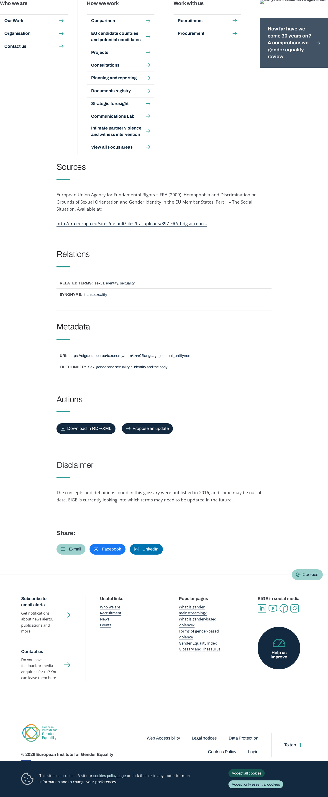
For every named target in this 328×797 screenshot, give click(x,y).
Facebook (283, 608)
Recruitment (110, 612)
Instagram (294, 608)
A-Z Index (130, 43)
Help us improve (279, 654)
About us (296, 13)
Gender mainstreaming (155, 13)
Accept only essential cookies (256, 784)
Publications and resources (115, 13)
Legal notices (204, 738)
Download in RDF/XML (89, 428)
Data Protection (244, 738)
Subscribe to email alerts (34, 601)
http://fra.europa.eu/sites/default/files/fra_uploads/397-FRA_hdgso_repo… (131, 223)
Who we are (110, 607)
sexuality (127, 283)
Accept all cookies (246, 773)
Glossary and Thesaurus (199, 649)
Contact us (32, 651)
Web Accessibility (163, 738)
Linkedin (262, 608)
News (104, 619)
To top (290, 745)
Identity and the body (150, 367)
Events (105, 625)
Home (30, 43)
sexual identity (106, 283)
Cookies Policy (222, 752)
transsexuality (95, 294)
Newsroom (80, 13)
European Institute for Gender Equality (31, 13)
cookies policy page (109, 776)
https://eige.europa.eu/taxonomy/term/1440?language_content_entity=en (129, 356)
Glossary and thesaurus (101, 43)
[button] (70, 549)
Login (253, 752)
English (292, 55)
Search (317, 13)
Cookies (310, 574)
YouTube (273, 608)
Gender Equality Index (226, 13)
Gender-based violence (191, 13)
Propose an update (151, 428)
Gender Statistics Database (265, 13)
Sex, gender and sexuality (109, 367)
